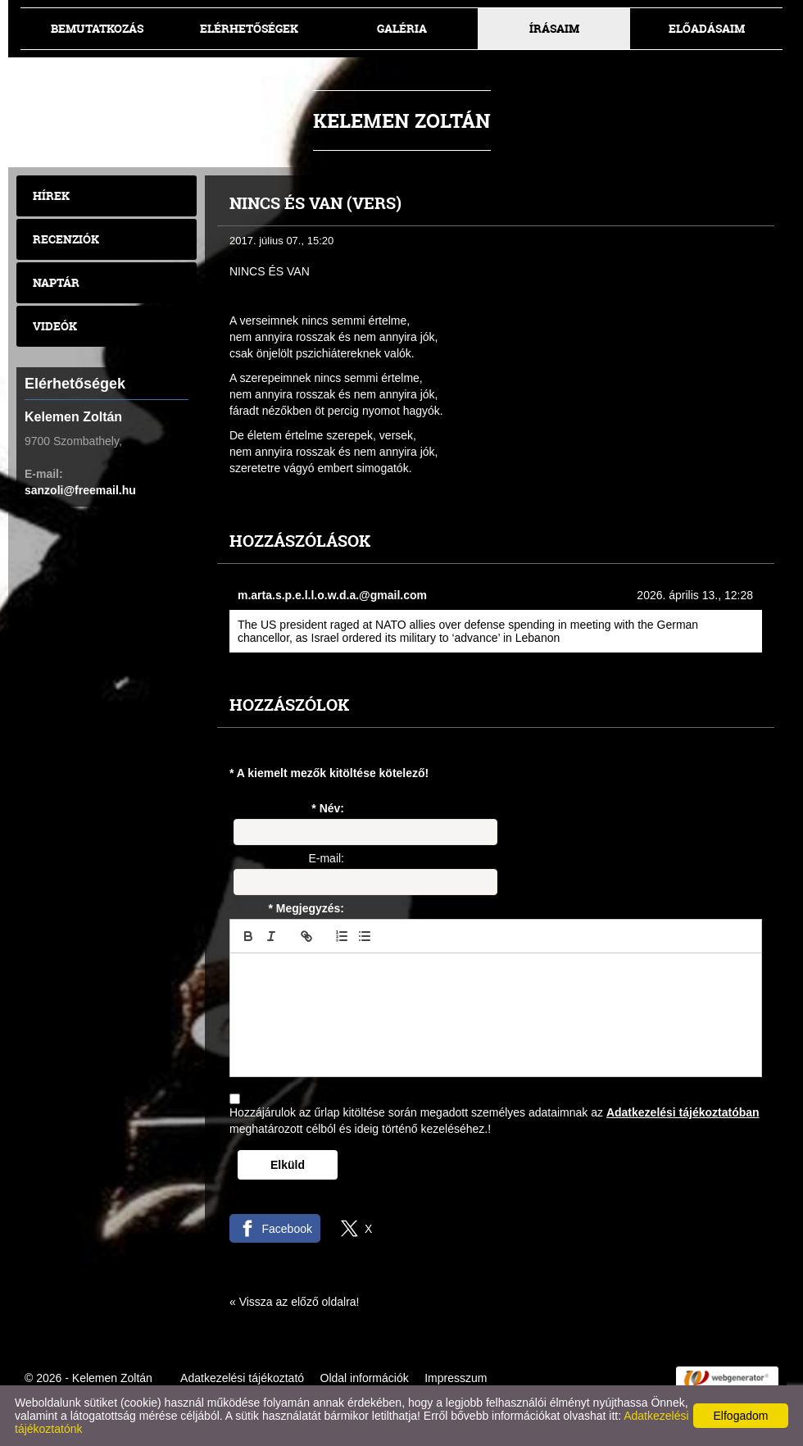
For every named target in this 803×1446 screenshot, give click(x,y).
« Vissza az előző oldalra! (294, 1301)
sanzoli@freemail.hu (80, 490)
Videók (55, 326)
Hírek (51, 195)
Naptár (56, 282)
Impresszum (455, 1378)
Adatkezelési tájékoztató (242, 1378)
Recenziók (66, 239)
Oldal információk (364, 1378)
